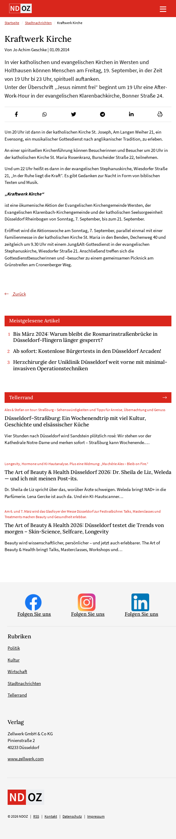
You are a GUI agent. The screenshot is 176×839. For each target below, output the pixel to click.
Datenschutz (72, 816)
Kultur (14, 660)
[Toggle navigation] (162, 8)
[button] (16, 114)
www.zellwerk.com (26, 759)
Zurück (19, 294)
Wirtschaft (17, 671)
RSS (36, 816)
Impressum (96, 816)
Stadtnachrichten (38, 23)
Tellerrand (21, 397)
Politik (14, 648)
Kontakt (51, 816)
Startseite (12, 23)
